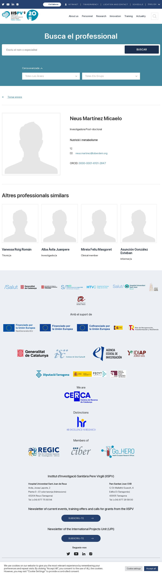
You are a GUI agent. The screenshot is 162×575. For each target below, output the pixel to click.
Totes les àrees (34, 76)
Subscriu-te (76, 518)
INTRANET (73, 4)
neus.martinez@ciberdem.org (91, 153)
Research (101, 16)
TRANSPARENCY (91, 4)
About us (73, 16)
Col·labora (53, 4)
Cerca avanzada (32, 68)
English (152, 4)
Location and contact (115, 4)
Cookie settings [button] (134, 568)
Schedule (138, 4)
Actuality (141, 16)
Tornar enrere (14, 96)
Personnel (87, 16)
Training (128, 16)
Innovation (115, 16)
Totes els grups (94, 76)
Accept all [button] (151, 568)
